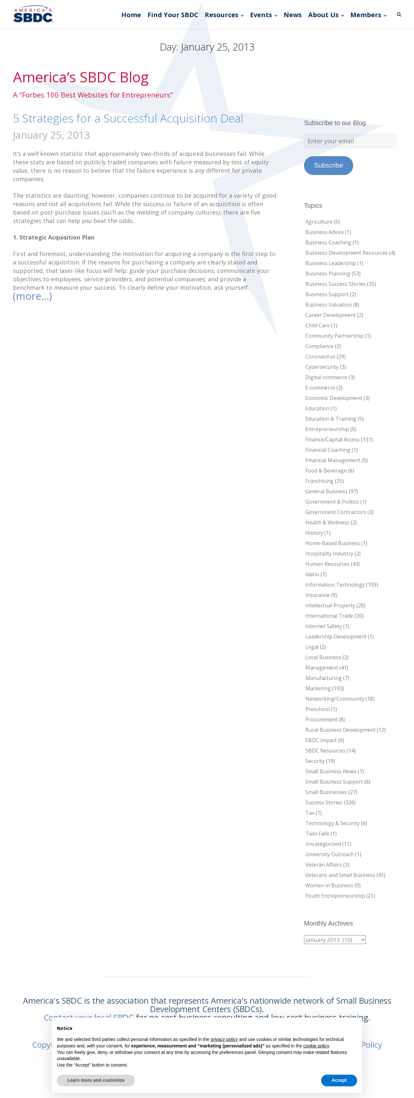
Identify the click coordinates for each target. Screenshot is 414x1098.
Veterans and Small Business (340, 875)
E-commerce (320, 387)
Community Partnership (334, 335)
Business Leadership (330, 263)
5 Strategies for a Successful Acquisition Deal (128, 118)
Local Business (323, 657)
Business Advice (324, 232)
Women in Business (329, 885)
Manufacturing (323, 678)
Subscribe (328, 165)
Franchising (319, 481)
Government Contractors (335, 512)
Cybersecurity (322, 366)
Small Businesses (326, 792)
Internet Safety (323, 626)
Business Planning (327, 273)
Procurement (321, 719)
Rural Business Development (340, 729)
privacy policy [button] (224, 1039)
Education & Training (330, 418)
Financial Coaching (327, 449)
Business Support (327, 294)
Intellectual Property (330, 605)
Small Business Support (334, 781)
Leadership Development (335, 636)
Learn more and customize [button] (96, 1080)
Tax (309, 812)
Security (315, 761)
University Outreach (329, 854)
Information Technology (335, 584)
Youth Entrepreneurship (335, 895)
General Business (326, 491)
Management (321, 667)
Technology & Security (332, 823)
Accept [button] (339, 1080)
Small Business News (330, 771)
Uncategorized (323, 843)
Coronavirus (320, 356)
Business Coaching (328, 242)
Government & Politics (332, 501)
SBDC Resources (325, 750)
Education (317, 408)
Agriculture (318, 221)
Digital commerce (326, 377)
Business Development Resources (346, 252)
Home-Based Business (332, 543)
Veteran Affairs (323, 864)
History (314, 532)
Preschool (317, 709)
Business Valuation (328, 304)
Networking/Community (334, 698)
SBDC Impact (321, 740)
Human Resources (327, 563)
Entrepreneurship (327, 429)
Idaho (312, 574)
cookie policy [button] (316, 1045)
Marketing (318, 688)
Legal (312, 646)
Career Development (330, 315)
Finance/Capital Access (332, 439)
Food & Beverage (326, 470)
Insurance (317, 595)
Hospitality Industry (329, 553)
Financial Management (332, 460)
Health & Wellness (327, 522)
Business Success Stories (335, 283)
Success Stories (324, 802)
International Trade (329, 615)
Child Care (317, 325)
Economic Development (333, 398)
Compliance (319, 346)
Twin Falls (317, 833)
